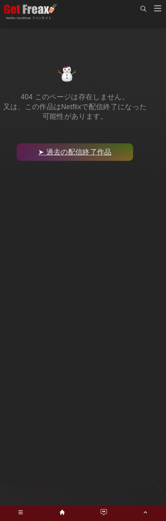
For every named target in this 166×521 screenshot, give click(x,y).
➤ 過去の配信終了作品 (74, 152)
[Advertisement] (83, 495)
